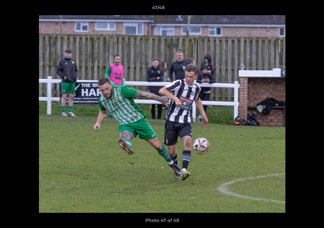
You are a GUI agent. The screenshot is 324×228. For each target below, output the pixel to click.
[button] (297, 9)
